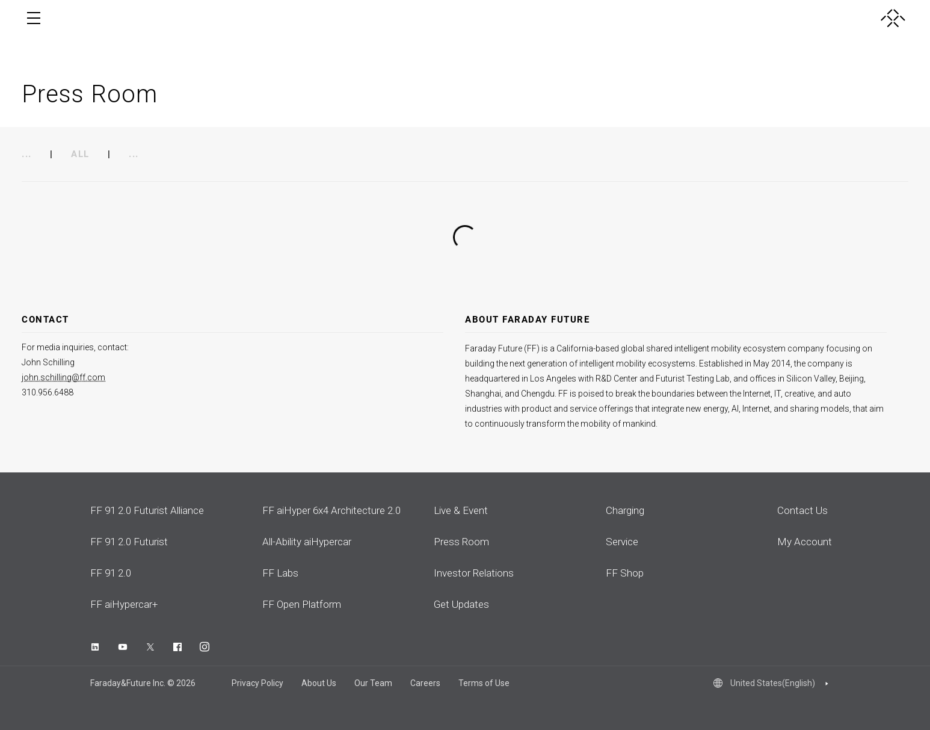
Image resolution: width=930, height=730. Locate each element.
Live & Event (461, 510)
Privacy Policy (257, 683)
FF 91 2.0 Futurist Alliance (147, 510)
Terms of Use (484, 683)
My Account (804, 542)
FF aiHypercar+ (124, 604)
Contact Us (802, 510)
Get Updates (461, 604)
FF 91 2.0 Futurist (129, 542)
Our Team (373, 683)
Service (622, 542)
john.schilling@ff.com (63, 377)
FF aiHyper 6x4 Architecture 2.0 (331, 510)
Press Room (461, 542)
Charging (625, 510)
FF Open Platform (301, 604)
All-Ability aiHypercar (306, 542)
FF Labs (280, 573)
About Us (318, 683)
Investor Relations (474, 573)
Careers (425, 683)
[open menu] (33, 18)
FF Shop (625, 573)
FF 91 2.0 (110, 573)
